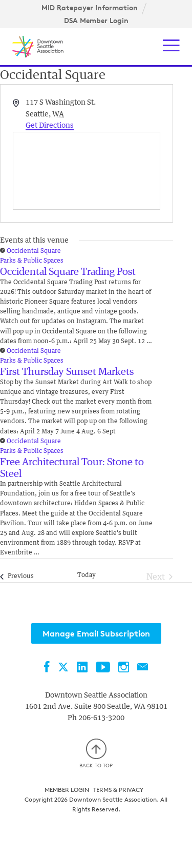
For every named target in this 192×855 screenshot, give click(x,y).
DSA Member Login (96, 20)
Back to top (96, 754)
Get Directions (50, 125)
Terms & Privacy (118, 789)
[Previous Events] (17, 577)
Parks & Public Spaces (31, 261)
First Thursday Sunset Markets (67, 372)
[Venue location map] (86, 170)
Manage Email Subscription (96, 633)
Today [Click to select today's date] (86, 575)
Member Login (67, 789)
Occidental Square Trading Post (68, 272)
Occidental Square (34, 251)
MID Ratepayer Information (89, 7)
